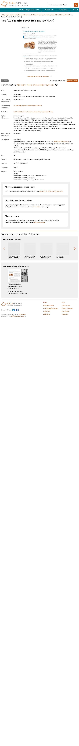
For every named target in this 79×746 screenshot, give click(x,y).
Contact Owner (72, 80)
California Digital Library (18, 316)
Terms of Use (66, 305)
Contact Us (65, 314)
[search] (76, 5)
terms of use (37, 207)
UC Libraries (22, 314)
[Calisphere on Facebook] (17, 310)
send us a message (39, 222)
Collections (49, 9)
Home (45, 302)
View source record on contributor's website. (35, 84)
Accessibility (65, 311)
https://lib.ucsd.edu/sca (61, 142)
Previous (4, 248)
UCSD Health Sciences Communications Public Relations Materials (50, 15)
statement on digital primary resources (51, 191)
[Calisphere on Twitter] (13, 310)
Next (75, 248)
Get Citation (5, 80)
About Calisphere (48, 305)
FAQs (63, 302)
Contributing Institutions (28, 9)
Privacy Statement (67, 308)
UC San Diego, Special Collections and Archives (15, 15)
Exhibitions (63, 9)
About (75, 9)
